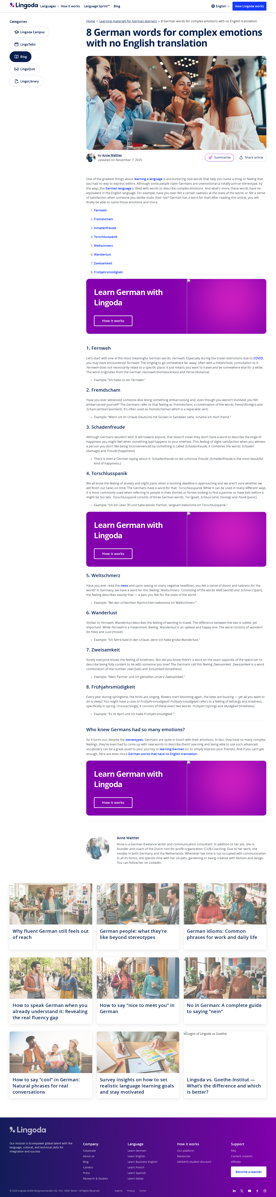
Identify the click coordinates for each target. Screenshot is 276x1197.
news (124, 585)
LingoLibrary (26, 81)
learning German (172, 749)
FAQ (233, 1151)
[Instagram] (265, 1191)
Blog (117, 6)
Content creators (241, 1156)
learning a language (148, 179)
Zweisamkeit (103, 263)
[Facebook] (257, 1191)
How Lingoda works (249, 6)
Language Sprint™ (97, 6)
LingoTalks (25, 44)
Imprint (118, 1191)
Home (90, 21)
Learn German (137, 1151)
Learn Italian (136, 1178)
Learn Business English (142, 1162)
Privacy (131, 1191)
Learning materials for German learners (128, 21)
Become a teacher (249, 1172)
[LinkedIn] (234, 1191)
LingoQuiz (24, 69)
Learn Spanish (137, 1173)
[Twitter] (242, 1191)
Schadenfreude (105, 228)
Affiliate (236, 1162)
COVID (258, 358)
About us (88, 1156)
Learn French (136, 1167)
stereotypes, (135, 740)
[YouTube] (249, 1191)
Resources (183, 1156)
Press (86, 1173)
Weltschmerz (103, 245)
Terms (142, 1191)
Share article (251, 157)
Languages (48, 6)
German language (118, 188)
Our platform (185, 1151)
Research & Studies (95, 1178)
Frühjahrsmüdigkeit (108, 272)
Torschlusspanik (105, 237)
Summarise (219, 157)
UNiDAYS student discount (194, 1162)
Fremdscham (104, 219)
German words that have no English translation (162, 754)
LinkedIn (155, 862)
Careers (88, 1167)
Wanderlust (102, 254)
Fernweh (100, 210)
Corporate (89, 1151)
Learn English (136, 1156)
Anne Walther (112, 155)
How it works (70, 6)
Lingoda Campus (29, 32)
